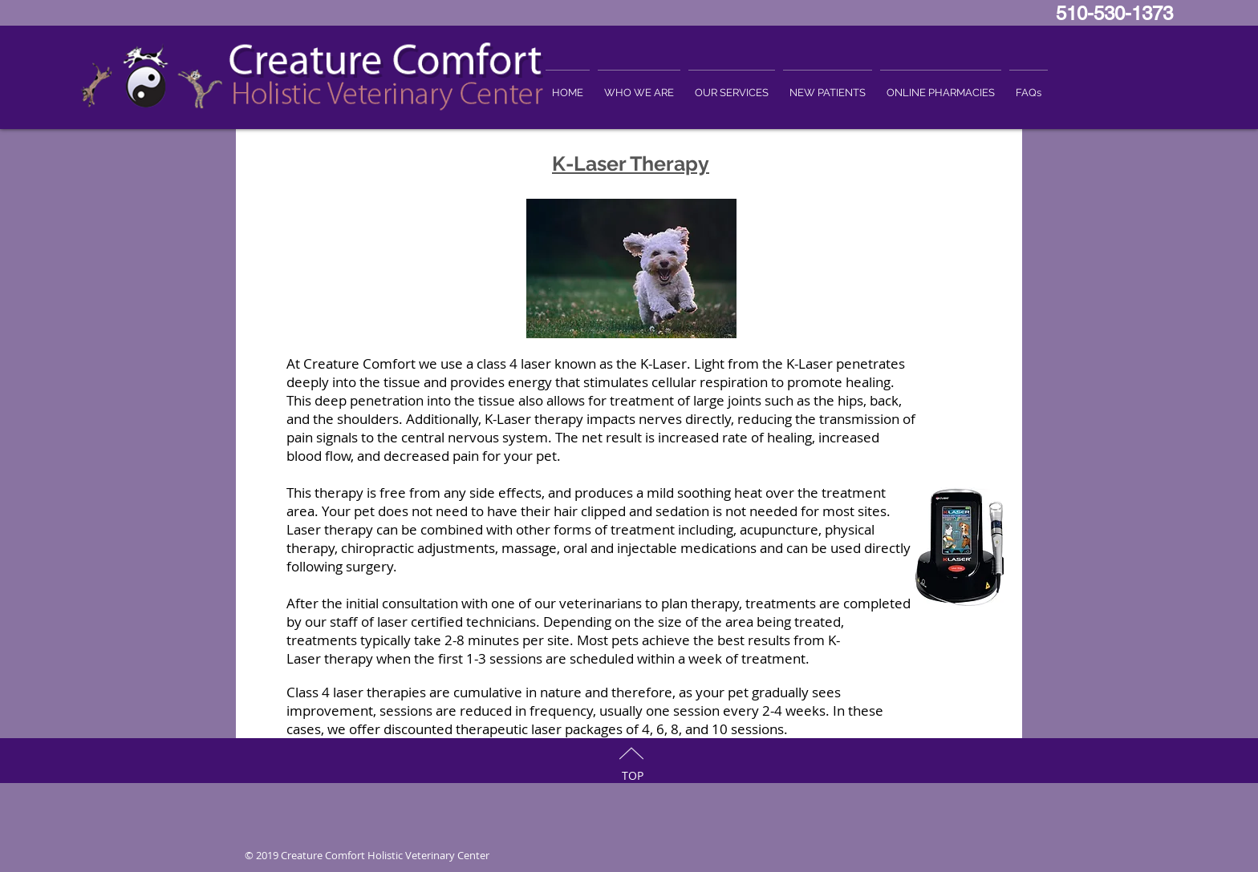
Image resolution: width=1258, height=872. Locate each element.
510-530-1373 (1120, 13)
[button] (639, 85)
